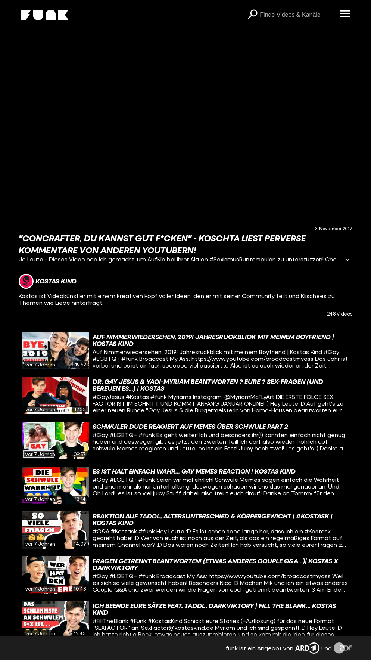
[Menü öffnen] (344, 14)
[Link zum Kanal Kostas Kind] (48, 281)
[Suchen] (252, 15)
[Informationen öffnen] (347, 260)
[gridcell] (185, 350)
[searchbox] (297, 15)
